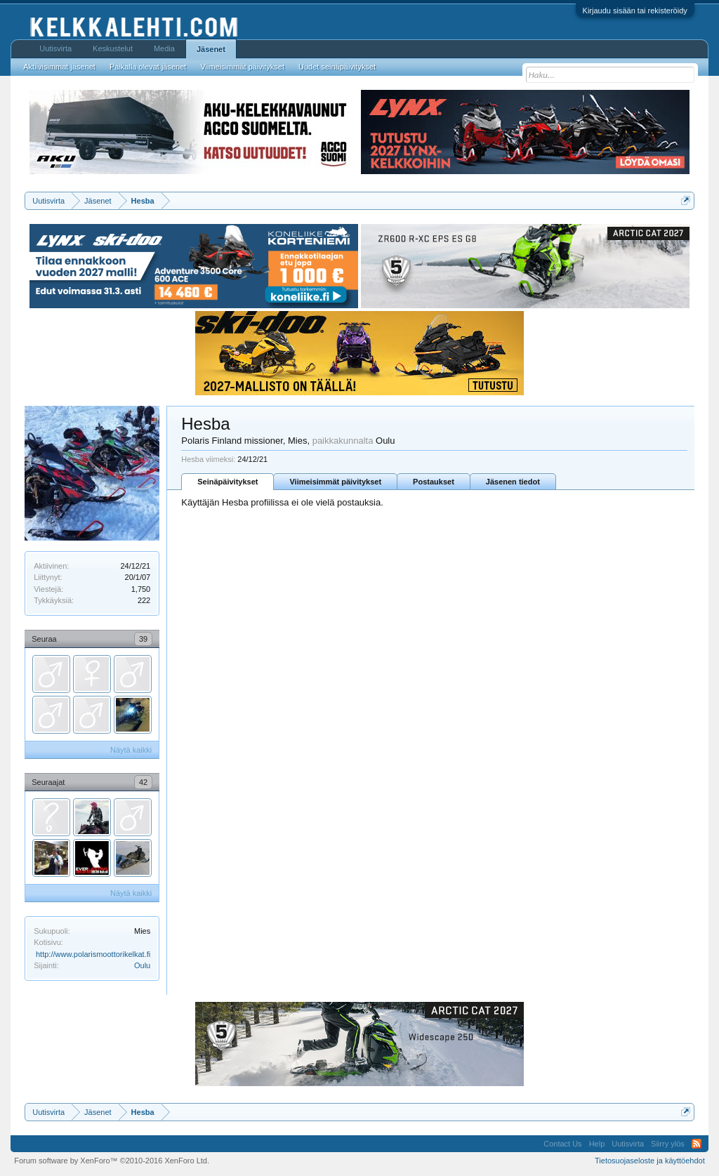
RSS (696, 1144)
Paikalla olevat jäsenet (148, 66)
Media (164, 48)
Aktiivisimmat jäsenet (59, 66)
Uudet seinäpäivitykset (337, 66)
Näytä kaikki (131, 750)
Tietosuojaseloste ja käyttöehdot (650, 1160)
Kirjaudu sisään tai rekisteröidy (635, 10)
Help (597, 1143)
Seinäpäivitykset (227, 481)
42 (143, 782)
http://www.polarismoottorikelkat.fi (93, 954)
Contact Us (562, 1143)
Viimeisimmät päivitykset (335, 481)
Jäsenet (211, 49)
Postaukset (433, 481)
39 (143, 639)
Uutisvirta (55, 48)
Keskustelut (113, 48)
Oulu (142, 965)
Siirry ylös (668, 1143)
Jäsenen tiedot (513, 481)
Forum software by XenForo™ (111, 1160)
